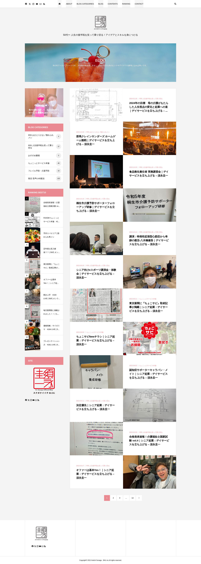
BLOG (100, 4)
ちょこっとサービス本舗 (44, 163)
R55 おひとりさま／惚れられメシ (44, 136)
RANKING (126, 4)
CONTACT (139, 4)
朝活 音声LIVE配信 (44, 178)
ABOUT (69, 4)
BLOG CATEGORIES (85, 4)
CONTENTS (113, 4)
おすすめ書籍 (44, 155)
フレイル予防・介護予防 (44, 170)
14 (133, 498)
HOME (60, 4)
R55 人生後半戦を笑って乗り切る (44, 146)
